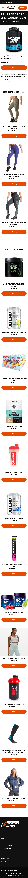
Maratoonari (7, 848)
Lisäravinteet (7, 21)
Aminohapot (15, 21)
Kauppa (22, 7)
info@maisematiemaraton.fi (8, 2)
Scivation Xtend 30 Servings (14, 518)
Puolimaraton (8, 845)
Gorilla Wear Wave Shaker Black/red (14, 704)
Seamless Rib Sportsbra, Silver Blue (14, 658)
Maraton (6, 842)
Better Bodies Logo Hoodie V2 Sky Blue (14, 798)
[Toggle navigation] (3, 7)
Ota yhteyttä (13, 873)
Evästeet (20, 873)
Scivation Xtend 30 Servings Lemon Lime (14, 332)
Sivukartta (20, 875)
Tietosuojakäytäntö (10, 875)
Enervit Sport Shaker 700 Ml (14, 472)
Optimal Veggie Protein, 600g (14, 426)
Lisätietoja (14, 67)
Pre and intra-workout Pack (14, 612)
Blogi (5, 851)
